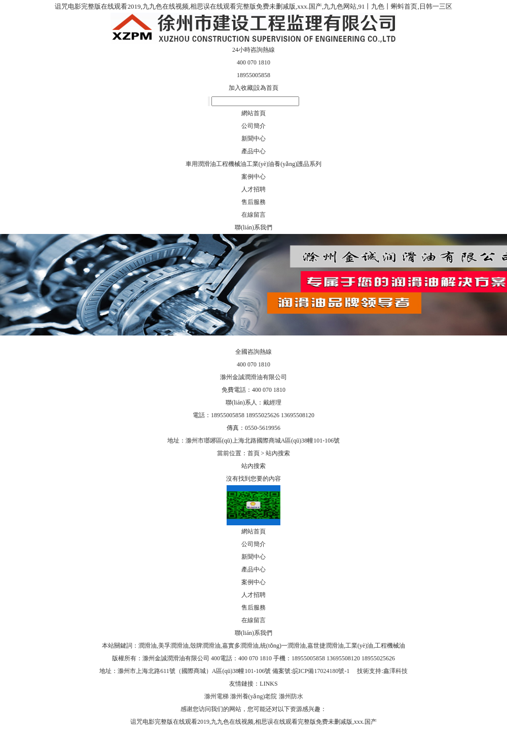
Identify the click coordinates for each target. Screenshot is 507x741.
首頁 (253, 453)
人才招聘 (253, 189)
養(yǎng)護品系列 (297, 163)
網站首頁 (253, 113)
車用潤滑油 (201, 163)
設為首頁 (266, 87)
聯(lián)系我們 (253, 227)
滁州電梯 (216, 696)
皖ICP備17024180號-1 (322, 671)
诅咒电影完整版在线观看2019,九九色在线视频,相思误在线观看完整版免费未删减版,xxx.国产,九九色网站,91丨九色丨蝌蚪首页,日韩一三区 (253, 6)
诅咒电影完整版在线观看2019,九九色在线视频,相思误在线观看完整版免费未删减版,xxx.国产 (253, 721)
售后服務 (253, 202)
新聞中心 (253, 138)
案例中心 (253, 176)
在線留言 (253, 214)
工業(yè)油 (260, 163)
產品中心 (253, 151)
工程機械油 (231, 163)
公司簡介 (253, 125)
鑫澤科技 (395, 671)
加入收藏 (241, 87)
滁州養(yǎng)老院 (253, 696)
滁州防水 (291, 696)
